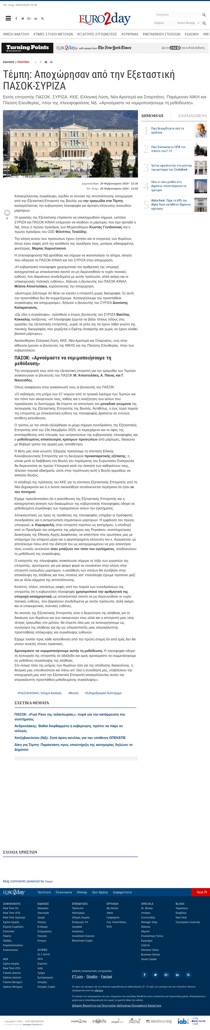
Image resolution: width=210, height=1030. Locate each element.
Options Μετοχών (12, 986)
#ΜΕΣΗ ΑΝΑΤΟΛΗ (16, 34)
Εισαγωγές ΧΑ (80, 922)
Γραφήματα (113, 917)
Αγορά (41, 917)
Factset (106, 976)
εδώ (175, 48)
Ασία (40, 968)
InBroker (98, 990)
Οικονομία (43, 912)
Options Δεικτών (12, 977)
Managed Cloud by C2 (33, 1024)
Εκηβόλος (181, 912)
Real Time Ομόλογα (14, 917)
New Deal (181, 917)
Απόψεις (146, 912)
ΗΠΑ (40, 959)
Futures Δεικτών (12, 972)
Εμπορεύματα (45, 977)
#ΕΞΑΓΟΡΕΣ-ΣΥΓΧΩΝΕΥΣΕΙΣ (97, 34)
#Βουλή (73, 693)
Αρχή (200, 892)
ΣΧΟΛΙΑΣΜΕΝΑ (192, 116)
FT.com (77, 976)
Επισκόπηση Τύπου (152, 936)
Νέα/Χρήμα (78, 912)
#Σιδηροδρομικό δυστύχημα (103, 693)
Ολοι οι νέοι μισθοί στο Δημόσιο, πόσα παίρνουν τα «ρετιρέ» (168, 186)
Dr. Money (147, 908)
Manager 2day (149, 922)
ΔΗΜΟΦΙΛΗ (152, 116)
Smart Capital (148, 959)
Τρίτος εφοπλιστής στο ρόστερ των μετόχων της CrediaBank (171, 167)
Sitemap (82, 892)
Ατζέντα (145, 945)
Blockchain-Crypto (82, 940)
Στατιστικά (8, 931)
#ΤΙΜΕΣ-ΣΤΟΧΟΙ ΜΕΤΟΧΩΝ (53, 34)
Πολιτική (42, 936)
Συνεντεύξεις (148, 917)
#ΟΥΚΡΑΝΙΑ (129, 34)
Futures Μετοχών (12, 982)
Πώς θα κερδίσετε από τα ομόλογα (167, 130)
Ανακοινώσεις (10, 950)
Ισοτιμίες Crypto (46, 986)
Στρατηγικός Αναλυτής (188, 922)
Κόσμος (41, 922)
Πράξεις (7, 940)
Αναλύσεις (77, 931)
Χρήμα (41, 972)
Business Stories (150, 954)
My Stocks (112, 908)
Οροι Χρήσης (100, 892)
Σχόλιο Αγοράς (11, 922)
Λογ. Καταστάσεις (116, 922)
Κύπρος (41, 940)
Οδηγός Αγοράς (81, 917)
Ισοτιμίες (42, 982)
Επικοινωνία (64, 892)
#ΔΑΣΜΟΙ (192, 34)
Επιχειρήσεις (44, 931)
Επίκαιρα (42, 926)
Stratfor (92, 976)
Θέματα (145, 931)
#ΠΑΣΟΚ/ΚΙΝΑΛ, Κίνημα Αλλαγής (40, 693)
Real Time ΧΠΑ (11, 912)
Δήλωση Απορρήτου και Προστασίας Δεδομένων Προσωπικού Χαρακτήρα (116, 1005)
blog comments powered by (28, 881)
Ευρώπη (42, 963)
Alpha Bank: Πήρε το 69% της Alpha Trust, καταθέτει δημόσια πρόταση (170, 204)
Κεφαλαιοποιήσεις (13, 945)
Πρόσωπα (77, 908)
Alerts (110, 912)
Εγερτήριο (146, 940)
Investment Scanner (83, 936)
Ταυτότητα (44, 892)
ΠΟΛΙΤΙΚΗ (23, 62)
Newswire (42, 908)
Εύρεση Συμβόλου (13, 926)
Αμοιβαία (77, 926)
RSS (109, 926)
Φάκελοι (145, 926)
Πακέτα (7, 936)
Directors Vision (150, 950)
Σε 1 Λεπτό (43, 954)
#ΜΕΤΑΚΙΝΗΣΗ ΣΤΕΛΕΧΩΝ (161, 34)
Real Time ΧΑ (10, 908)
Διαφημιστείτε (122, 892)
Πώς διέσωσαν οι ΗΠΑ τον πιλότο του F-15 (168, 149)
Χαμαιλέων (182, 908)
